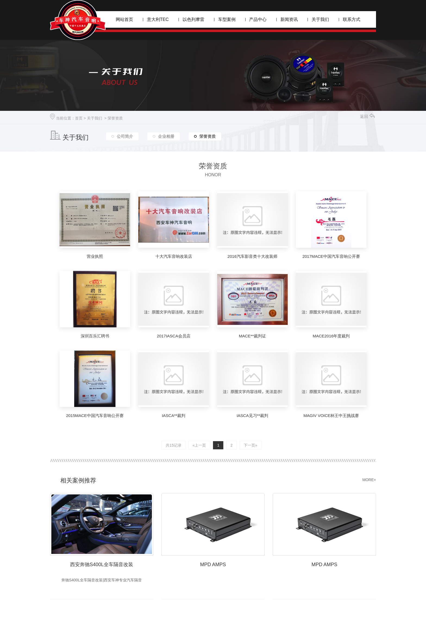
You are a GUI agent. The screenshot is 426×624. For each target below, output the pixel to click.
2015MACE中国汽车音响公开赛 (95, 415)
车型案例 (227, 19)
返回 (367, 116)
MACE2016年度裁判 (331, 336)
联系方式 (351, 19)
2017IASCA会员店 (173, 336)
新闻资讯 (289, 19)
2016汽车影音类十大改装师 (252, 256)
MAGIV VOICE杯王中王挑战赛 (331, 415)
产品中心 (258, 19)
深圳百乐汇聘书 (95, 336)
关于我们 (320, 19)
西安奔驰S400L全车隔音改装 (101, 564)
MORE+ (369, 480)
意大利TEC (158, 19)
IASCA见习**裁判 (252, 415)
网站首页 (124, 19)
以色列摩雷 (193, 19)
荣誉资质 (115, 118)
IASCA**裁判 (174, 415)
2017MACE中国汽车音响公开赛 (331, 256)
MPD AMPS (213, 564)
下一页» (250, 445)
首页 (79, 118)
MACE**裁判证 (252, 336)
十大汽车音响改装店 (173, 256)
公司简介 (125, 136)
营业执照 (95, 256)
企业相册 (166, 136)
